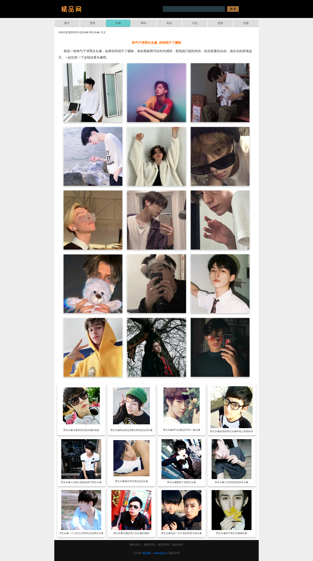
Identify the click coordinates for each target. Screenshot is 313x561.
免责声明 (163, 544)
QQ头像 (83, 32)
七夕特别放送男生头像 (236, 482)
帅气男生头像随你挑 (236, 533)
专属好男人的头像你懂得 (136, 533)
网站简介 (135, 544)
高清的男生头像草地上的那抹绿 (236, 431)
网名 (144, 23)
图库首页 (73, 32)
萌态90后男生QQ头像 (136, 481)
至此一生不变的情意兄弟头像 (186, 533)
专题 (246, 23)
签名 (169, 23)
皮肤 (220, 23)
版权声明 (149, 544)
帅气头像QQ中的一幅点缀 (186, 430)
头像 (118, 23)
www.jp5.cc (161, 553)
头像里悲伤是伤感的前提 (86, 430)
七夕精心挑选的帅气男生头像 (86, 482)
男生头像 (94, 32)
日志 (195, 23)
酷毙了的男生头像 (186, 482)
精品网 (146, 553)
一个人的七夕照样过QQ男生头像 (86, 533)
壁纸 (92, 23)
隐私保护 (177, 544)
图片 (67, 23)
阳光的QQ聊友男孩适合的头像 (136, 430)
